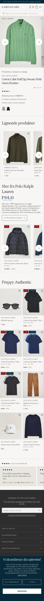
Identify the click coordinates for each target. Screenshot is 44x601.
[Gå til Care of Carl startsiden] (10, 7)
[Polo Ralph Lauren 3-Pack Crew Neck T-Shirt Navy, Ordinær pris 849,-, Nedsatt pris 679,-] (11, 349)
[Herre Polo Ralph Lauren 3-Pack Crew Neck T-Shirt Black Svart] (33, 301)
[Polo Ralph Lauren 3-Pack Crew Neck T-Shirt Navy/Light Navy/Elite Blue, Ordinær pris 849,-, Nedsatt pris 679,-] (33, 349)
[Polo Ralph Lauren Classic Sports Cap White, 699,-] (11, 432)
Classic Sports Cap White (10, 445)
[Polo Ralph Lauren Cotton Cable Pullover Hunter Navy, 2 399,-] (33, 432)
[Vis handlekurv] (36, 7)
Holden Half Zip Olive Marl (14, 170)
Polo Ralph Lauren (9, 76)
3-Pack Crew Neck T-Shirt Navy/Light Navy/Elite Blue (33, 362)
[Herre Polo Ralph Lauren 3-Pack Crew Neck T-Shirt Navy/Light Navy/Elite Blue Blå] (33, 343)
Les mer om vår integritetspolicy (22, 515)
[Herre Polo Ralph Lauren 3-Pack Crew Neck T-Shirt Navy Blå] (11, 343)
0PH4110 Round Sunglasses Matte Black (9, 320)
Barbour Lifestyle (11, 167)
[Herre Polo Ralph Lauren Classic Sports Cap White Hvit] (11, 426)
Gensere (10, 18)
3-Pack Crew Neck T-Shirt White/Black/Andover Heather (10, 403)
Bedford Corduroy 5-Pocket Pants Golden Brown (31, 403)
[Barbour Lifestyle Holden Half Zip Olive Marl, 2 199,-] (17, 154)
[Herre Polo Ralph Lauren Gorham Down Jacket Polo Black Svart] (17, 241)
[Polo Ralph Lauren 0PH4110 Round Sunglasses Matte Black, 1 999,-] (11, 307)
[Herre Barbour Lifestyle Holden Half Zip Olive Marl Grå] (17, 148)
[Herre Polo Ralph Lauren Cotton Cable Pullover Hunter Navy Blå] (33, 426)
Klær (4, 18)
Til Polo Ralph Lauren (14, 218)
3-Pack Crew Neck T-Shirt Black (32, 320)
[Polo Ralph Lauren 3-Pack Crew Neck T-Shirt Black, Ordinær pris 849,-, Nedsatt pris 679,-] (33, 307)
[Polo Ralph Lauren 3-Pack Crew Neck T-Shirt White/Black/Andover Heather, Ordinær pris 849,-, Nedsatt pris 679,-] (11, 390)
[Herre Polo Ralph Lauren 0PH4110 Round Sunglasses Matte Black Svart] (11, 301)
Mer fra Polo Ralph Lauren (17, 189)
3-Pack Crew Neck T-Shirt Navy (10, 362)
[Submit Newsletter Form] (39, 510)
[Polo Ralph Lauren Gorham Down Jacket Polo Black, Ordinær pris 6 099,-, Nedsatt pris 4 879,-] (17, 247)
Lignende (18, 123)
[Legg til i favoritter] (27, 134)
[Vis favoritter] (33, 7)
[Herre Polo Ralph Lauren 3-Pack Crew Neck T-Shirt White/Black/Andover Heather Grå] (11, 384)
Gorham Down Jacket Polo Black (16, 263)
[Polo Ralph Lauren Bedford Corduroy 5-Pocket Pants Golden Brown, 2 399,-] (33, 390)
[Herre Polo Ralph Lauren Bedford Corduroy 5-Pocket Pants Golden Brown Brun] (33, 384)
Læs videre (22, 575)
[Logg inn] (30, 7)
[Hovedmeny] (40, 7)
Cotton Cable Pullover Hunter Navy (31, 445)
